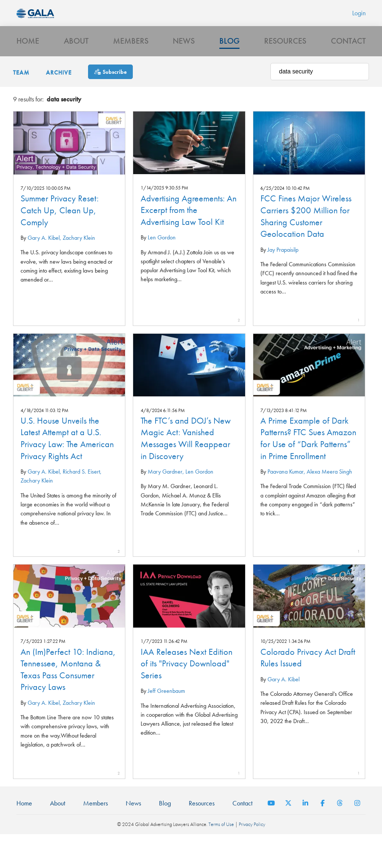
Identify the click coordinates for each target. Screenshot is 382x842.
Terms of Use (221, 832)
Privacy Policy (252, 832)
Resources (285, 47)
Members (130, 47)
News (184, 47)
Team (21, 80)
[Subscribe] (110, 79)
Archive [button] (59, 80)
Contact (348, 47)
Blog (229, 47)
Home (27, 47)
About (76, 47)
